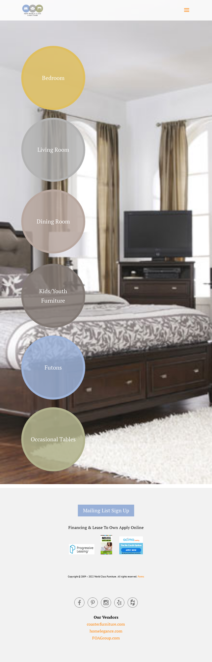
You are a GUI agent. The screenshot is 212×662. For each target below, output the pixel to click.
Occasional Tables (53, 439)
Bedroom (53, 78)
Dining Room (53, 221)
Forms (141, 576)
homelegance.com (106, 631)
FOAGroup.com (106, 638)
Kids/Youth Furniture (53, 295)
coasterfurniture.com (106, 624)
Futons (53, 367)
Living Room (53, 149)
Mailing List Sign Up (106, 510)
